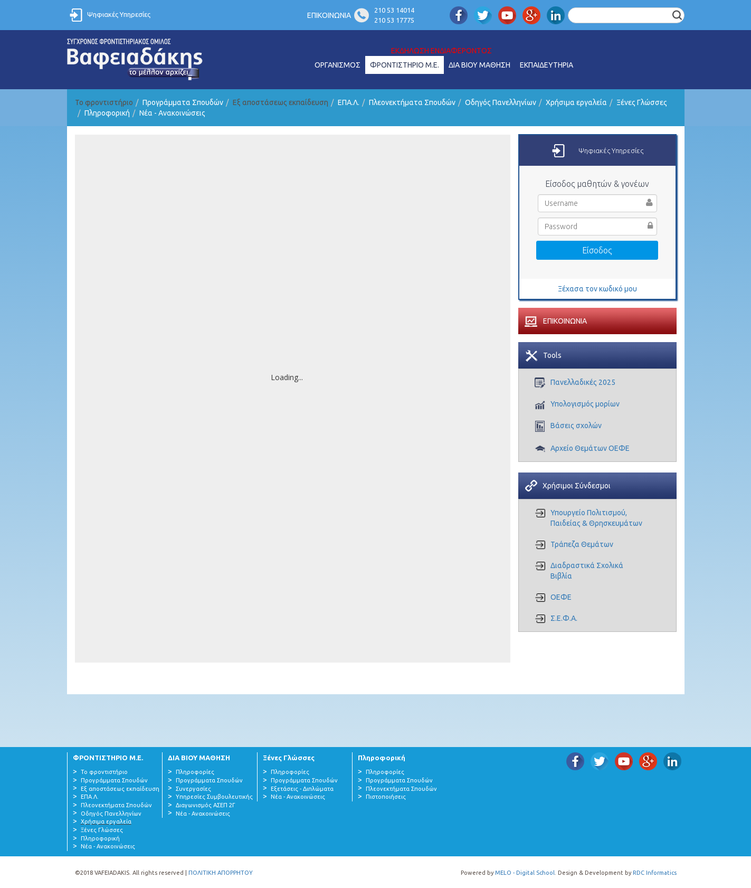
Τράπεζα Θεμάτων (581, 544)
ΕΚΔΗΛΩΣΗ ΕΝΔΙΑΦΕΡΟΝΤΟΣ (441, 50)
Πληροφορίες (195, 772)
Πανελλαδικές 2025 (582, 382)
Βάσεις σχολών (576, 425)
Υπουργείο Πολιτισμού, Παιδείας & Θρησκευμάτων (596, 517)
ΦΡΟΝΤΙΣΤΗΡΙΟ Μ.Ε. (404, 65)
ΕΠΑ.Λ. (348, 102)
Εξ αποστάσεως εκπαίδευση (120, 789)
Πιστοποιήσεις (386, 796)
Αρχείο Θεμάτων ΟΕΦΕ (590, 448)
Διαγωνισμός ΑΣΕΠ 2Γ (205, 805)
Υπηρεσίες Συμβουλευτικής (214, 796)
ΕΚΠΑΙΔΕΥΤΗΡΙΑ (546, 65)
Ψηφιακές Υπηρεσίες (118, 14)
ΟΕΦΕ (561, 597)
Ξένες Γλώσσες (641, 102)
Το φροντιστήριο (104, 772)
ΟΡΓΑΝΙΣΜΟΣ (337, 65)
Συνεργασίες (193, 789)
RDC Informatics (655, 873)
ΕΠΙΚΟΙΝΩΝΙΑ (329, 15)
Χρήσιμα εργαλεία (576, 102)
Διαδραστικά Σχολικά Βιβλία (586, 570)
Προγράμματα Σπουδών (182, 102)
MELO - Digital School (525, 873)
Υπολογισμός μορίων (585, 404)
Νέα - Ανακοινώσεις (172, 113)
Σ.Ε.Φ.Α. (563, 618)
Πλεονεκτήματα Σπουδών (412, 102)
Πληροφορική (107, 113)
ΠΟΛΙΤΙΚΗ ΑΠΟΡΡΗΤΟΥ (220, 873)
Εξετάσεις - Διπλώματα (302, 789)
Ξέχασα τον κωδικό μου (597, 289)
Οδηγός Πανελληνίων (500, 102)
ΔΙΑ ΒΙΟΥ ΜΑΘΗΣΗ (479, 65)
